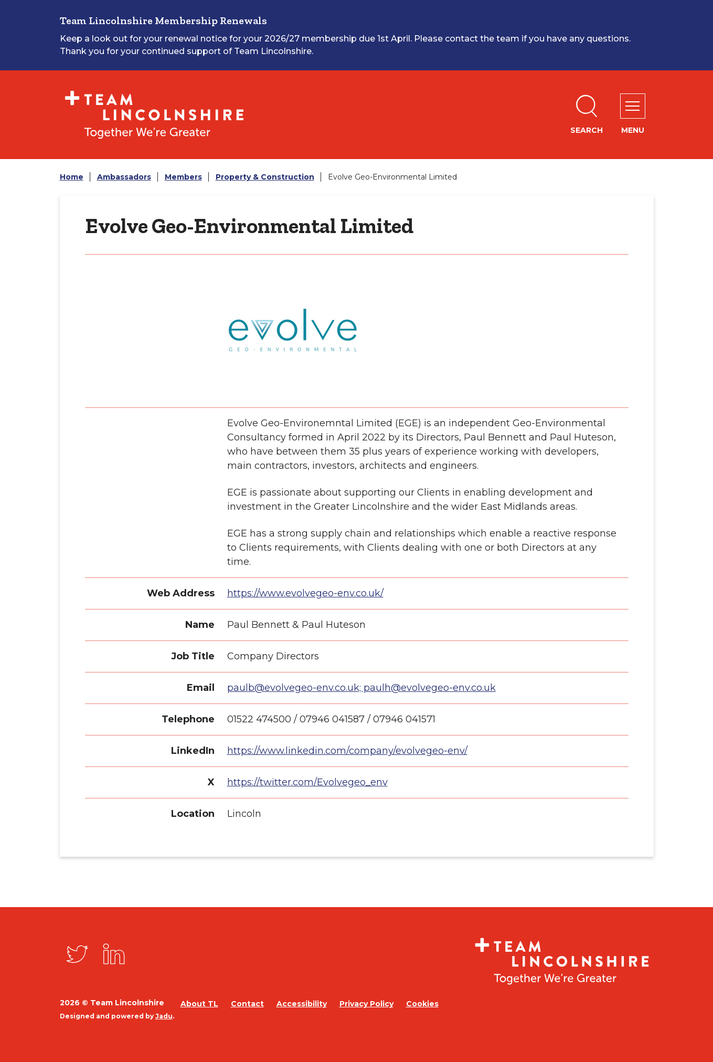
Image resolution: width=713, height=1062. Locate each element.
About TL (199, 1003)
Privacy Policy (366, 1003)
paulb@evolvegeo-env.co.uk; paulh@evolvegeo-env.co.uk (361, 687)
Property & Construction (265, 177)
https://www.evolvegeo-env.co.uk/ (305, 593)
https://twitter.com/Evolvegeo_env (307, 782)
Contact (247, 1003)
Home (71, 177)
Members (183, 177)
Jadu (164, 1016)
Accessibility (301, 1003)
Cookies (422, 1003)
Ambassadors (124, 177)
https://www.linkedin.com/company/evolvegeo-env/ (347, 750)
